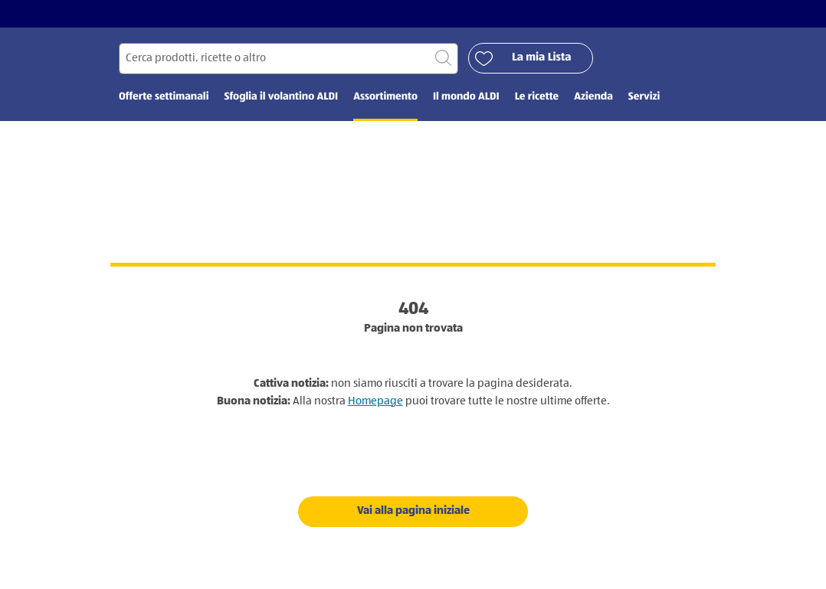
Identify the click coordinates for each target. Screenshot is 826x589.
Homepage (375, 401)
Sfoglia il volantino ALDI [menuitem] (281, 97)
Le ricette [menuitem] (537, 97)
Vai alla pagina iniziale (413, 510)
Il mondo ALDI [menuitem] (466, 97)
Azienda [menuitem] (593, 97)
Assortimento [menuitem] (385, 97)
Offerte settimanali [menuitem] (163, 97)
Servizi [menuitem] (644, 97)
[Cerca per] (288, 58)
